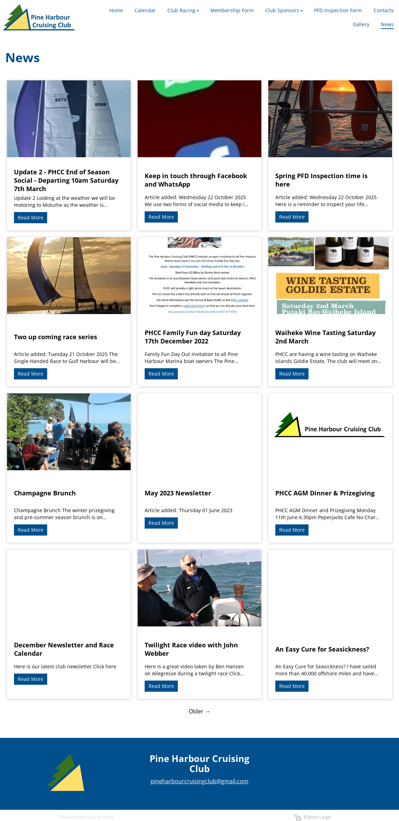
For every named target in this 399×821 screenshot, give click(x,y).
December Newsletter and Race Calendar (64, 649)
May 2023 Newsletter (178, 493)
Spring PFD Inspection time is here (321, 180)
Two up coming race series (55, 337)
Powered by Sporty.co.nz (86, 817)
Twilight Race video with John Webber (191, 649)
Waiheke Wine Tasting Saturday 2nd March (325, 336)
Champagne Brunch (45, 493)
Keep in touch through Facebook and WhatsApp (196, 180)
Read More (30, 217)
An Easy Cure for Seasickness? (322, 649)
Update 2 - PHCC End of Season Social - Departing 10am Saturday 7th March (66, 180)
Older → (199, 711)
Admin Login (312, 817)
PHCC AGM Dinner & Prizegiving (325, 493)
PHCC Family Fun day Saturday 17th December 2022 (193, 336)
